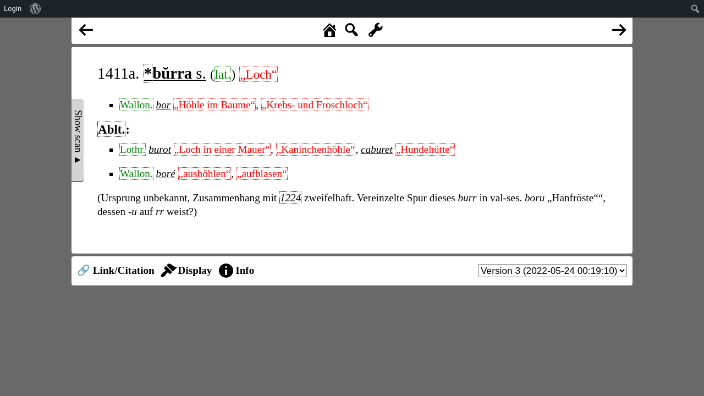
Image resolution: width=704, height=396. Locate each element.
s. (175, 73)
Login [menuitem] (12, 8)
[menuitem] (35, 9)
